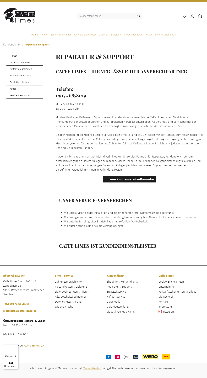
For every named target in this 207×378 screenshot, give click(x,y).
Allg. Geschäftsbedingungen (71, 296)
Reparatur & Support (119, 286)
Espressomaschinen (20, 62)
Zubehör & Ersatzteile (21, 75)
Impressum (165, 306)
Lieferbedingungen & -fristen (72, 291)
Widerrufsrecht (64, 306)
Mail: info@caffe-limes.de (20, 311)
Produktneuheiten (19, 82)
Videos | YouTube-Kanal (121, 311)
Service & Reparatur (20, 95)
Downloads (113, 301)
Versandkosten (92, 368)
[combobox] (106, 16)
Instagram (169, 311)
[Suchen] (138, 16)
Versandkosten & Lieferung (71, 286)
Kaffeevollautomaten (21, 68)
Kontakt (163, 301)
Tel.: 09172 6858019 (16, 304)
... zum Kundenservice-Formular (129, 179)
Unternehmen (166, 286)
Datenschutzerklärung (68, 301)
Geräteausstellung (118, 306)
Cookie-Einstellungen (171, 281)
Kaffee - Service (116, 296)
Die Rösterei (165, 296)
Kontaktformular (34, 346)
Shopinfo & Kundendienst (122, 281)
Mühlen (13, 55)
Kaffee (13, 88)
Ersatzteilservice (116, 291)
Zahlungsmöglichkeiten (69, 281)
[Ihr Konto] (192, 16)
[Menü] (16, 346)
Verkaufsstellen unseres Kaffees (177, 291)
